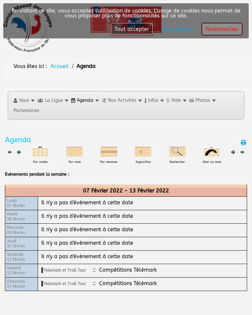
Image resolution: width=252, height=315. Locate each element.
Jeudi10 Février (16, 243)
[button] (24, 100)
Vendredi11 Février (16, 257)
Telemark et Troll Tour (65, 270)
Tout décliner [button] (177, 29)
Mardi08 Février (16, 216)
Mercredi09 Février (16, 230)
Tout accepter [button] (132, 29)
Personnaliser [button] (222, 29)
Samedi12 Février (16, 270)
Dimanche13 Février (16, 284)
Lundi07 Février (16, 203)
